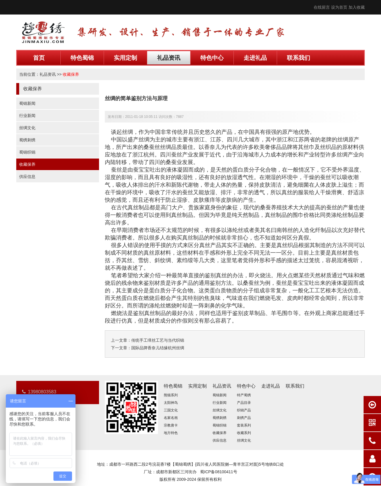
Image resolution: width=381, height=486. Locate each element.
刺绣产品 (244, 418)
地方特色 (171, 433)
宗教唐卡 (171, 425)
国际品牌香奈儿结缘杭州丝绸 (157, 347)
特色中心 (212, 58)
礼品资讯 (168, 58)
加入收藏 (356, 7)
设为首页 (339, 7)
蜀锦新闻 (27, 103)
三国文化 (171, 410)
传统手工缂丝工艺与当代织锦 (157, 340)
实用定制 (125, 58)
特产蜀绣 (244, 395)
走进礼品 (255, 58)
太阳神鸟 (171, 403)
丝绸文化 (27, 127)
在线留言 (322, 7)
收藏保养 (71, 74)
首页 (39, 58)
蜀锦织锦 (27, 152)
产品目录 (244, 403)
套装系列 (244, 425)
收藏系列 (244, 433)
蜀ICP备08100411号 (218, 471)
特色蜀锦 (82, 58)
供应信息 (27, 176)
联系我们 (298, 58)
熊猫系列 (171, 395)
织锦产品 (244, 410)
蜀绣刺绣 (27, 140)
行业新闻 (27, 115)
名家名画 (171, 418)
